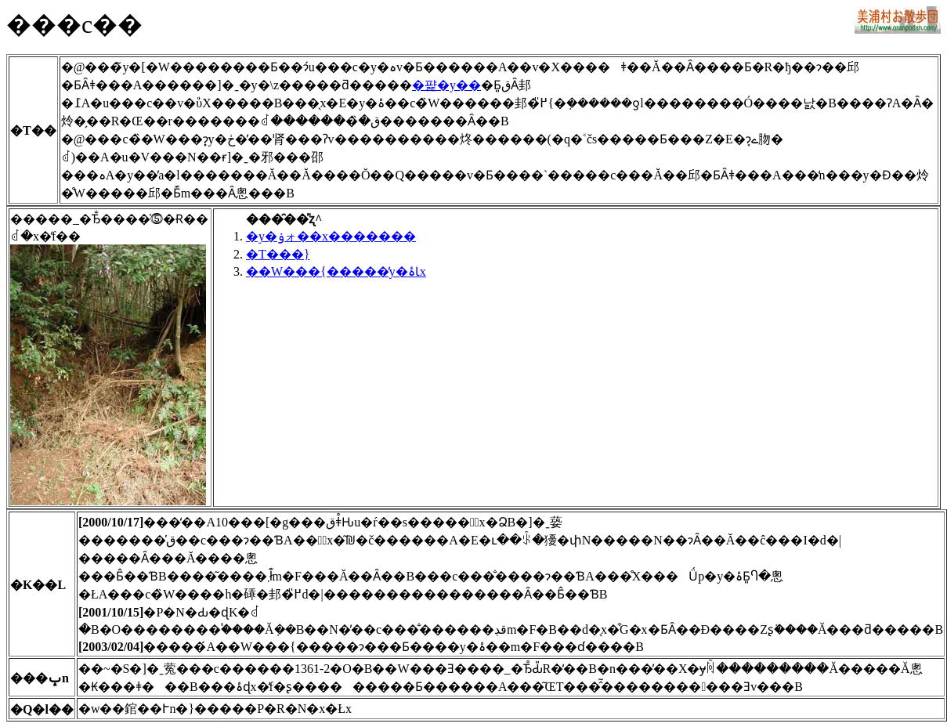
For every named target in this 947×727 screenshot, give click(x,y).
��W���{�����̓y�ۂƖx (336, 271)
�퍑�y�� (446, 85)
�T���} (277, 254)
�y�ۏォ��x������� (331, 236)
